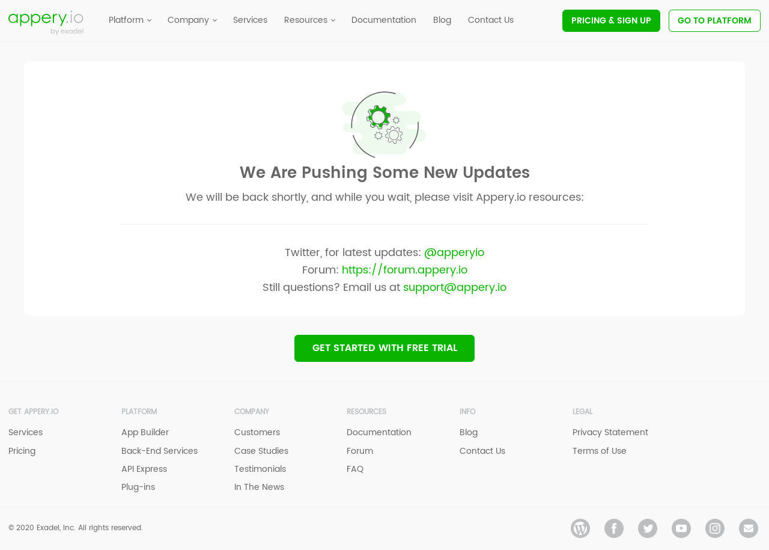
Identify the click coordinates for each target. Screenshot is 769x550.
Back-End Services (159, 451)
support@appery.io (454, 287)
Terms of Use (600, 451)
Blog (469, 432)
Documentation (379, 432)
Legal (582, 412)
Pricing (611, 21)
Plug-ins (138, 487)
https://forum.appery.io (404, 270)
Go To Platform (715, 21)
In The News (259, 487)
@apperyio (454, 252)
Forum (360, 451)
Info (467, 412)
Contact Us (482, 451)
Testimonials (260, 469)
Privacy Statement (610, 432)
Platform (139, 412)
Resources (366, 412)
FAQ (355, 469)
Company (251, 412)
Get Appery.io (33, 412)
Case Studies (261, 451)
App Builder (145, 432)
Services (25, 432)
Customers (257, 432)
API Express (144, 469)
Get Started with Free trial (384, 348)
